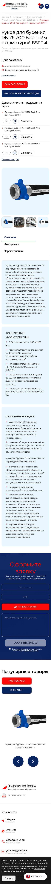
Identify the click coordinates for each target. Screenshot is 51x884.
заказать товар (14, 84)
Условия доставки (9, 75)
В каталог (16, 690)
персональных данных (29, 650)
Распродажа (16, 681)
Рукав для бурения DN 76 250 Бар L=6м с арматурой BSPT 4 (22, 145)
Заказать (26, 121)
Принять (9, 878)
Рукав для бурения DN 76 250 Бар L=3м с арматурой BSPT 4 (22, 113)
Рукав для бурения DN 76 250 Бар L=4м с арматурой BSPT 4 (22, 129)
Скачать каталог (13, 795)
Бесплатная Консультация (21, 93)
